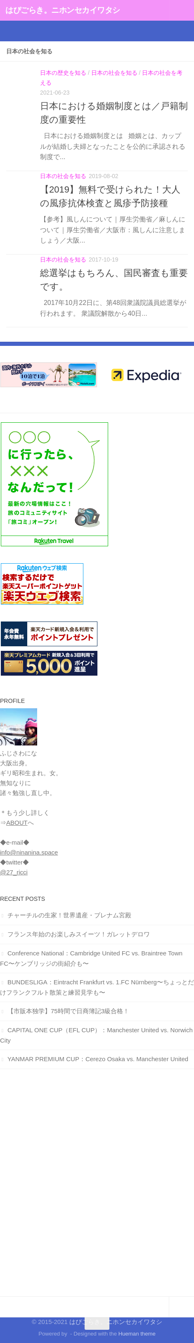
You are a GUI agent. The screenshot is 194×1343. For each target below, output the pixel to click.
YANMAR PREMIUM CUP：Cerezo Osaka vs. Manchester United (97, 1058)
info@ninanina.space (29, 852)
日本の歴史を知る (63, 72)
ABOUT (17, 822)
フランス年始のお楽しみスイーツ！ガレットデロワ (78, 934)
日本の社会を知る (114, 72)
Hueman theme (137, 1334)
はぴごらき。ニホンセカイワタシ (62, 10)
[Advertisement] (97, 1183)
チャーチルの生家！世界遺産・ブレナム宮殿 (69, 915)
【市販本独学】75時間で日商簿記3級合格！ (68, 1010)
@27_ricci (14, 872)
